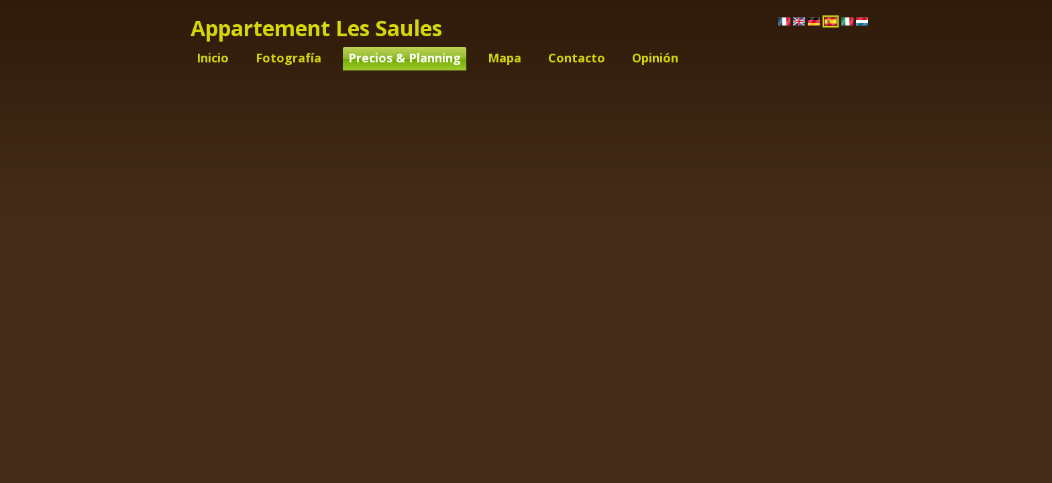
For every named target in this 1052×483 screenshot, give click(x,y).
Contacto (576, 58)
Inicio (213, 58)
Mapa (504, 58)
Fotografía (288, 58)
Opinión (655, 58)
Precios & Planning (404, 58)
